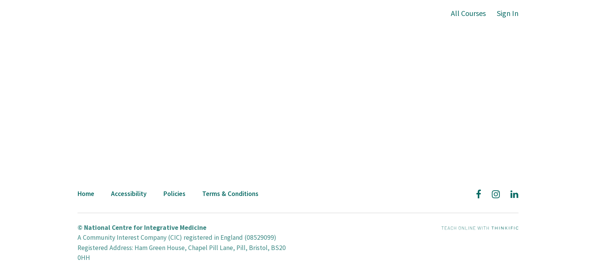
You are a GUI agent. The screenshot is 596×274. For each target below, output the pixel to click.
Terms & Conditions (230, 194)
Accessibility (129, 194)
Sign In (507, 13)
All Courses (468, 13)
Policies (174, 194)
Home (86, 194)
